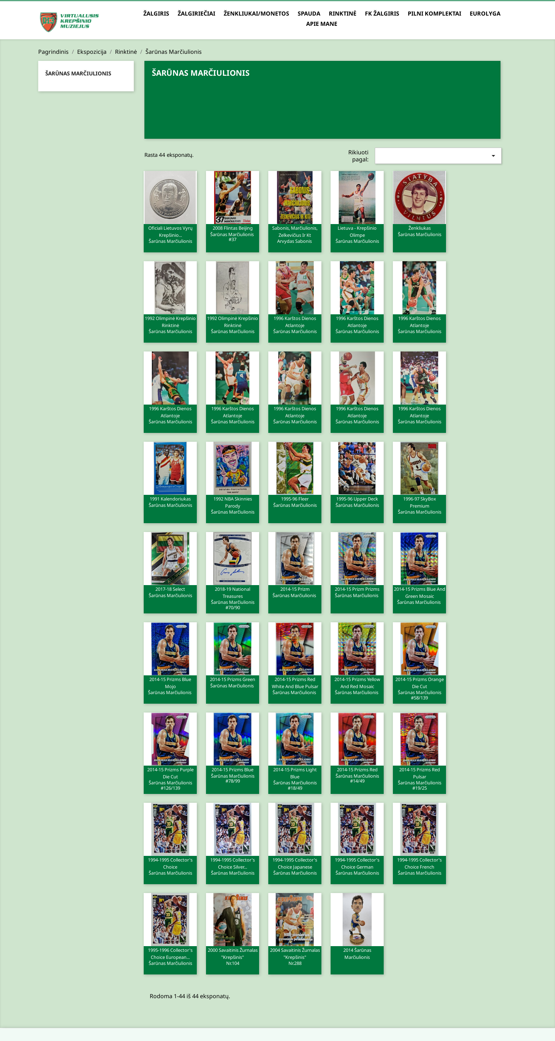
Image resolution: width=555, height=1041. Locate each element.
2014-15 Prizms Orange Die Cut (419, 688)
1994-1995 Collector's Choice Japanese (294, 866)
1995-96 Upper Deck (357, 502)
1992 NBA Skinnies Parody (232, 505)
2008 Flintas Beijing (232, 233)
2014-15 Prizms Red (357, 774)
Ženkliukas (419, 231)
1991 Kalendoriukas (170, 502)
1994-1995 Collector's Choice (170, 866)
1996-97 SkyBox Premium (419, 505)
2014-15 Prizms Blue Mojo (170, 685)
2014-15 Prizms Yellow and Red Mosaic (357, 685)
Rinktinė (342, 13)
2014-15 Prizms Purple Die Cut (170, 778)
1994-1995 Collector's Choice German (357, 866)
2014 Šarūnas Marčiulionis (357, 953)
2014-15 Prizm (294, 592)
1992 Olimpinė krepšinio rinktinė (170, 324)
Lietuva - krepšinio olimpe (357, 234)
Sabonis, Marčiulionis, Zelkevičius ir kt (294, 234)
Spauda (309, 13)
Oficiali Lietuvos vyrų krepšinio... (170, 234)
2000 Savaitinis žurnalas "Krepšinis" (232, 956)
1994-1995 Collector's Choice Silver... (232, 866)
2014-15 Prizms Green (232, 682)
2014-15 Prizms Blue (232, 774)
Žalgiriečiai (196, 13)
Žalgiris (156, 13)
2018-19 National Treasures (232, 598)
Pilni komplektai (434, 13)
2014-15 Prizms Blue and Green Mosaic (419, 595)
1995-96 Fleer (294, 502)
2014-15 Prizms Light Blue (294, 778)
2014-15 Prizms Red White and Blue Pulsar (294, 685)
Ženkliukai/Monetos (256, 13)
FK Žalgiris (382, 13)
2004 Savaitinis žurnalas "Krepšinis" (294, 956)
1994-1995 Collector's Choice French (419, 866)
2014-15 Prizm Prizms (357, 592)
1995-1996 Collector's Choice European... (170, 956)
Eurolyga (485, 13)
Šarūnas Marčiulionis (78, 73)
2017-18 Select (170, 592)
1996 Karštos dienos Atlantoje (294, 324)
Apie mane (321, 24)
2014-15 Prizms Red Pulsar (419, 778)
